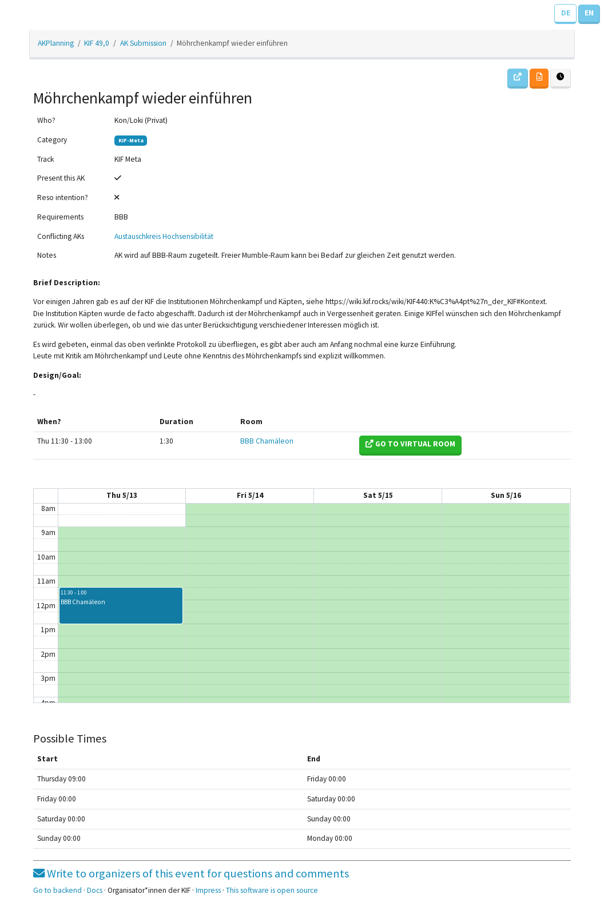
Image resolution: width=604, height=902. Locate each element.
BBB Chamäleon (266, 441)
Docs (94, 890)
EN (589, 13)
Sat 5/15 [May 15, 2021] (378, 495)
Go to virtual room (410, 444)
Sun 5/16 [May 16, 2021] (506, 495)
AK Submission (143, 43)
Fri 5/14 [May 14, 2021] (250, 495)
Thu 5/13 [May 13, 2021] (121, 495)
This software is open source (272, 890)
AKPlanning (56, 43)
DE (565, 13)
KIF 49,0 (96, 43)
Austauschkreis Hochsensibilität (163, 236)
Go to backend (57, 890)
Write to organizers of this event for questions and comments (191, 873)
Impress (208, 890)
